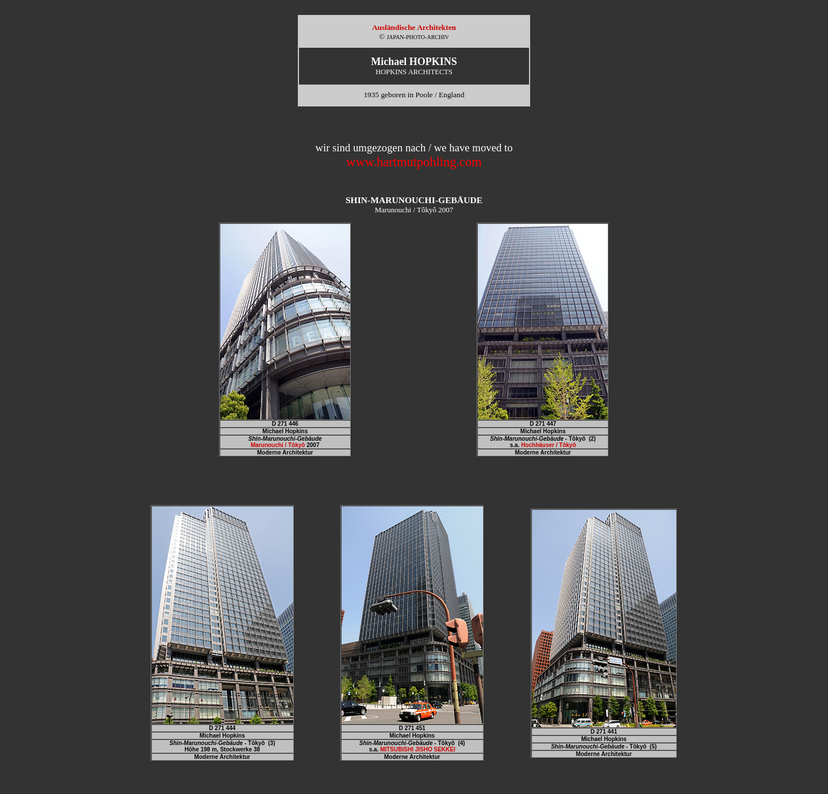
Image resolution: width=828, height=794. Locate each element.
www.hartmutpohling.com (414, 162)
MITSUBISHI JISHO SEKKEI (417, 749)
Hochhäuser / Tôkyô (548, 445)
